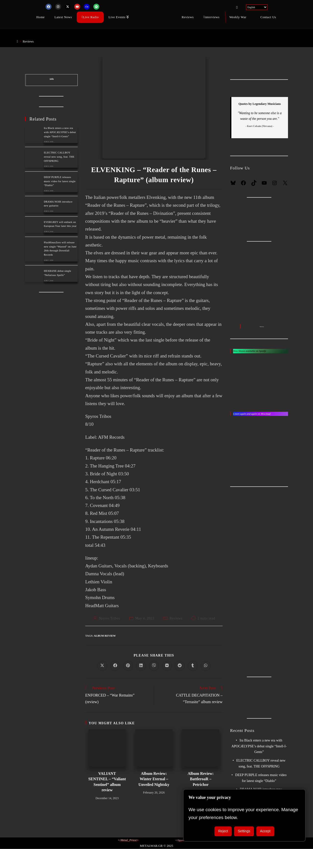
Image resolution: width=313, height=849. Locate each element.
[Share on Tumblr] (193, 666)
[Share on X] (102, 666)
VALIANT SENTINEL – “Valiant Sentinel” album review (107, 781)
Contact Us (268, 17)
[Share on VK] (167, 666)
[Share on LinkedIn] (141, 666)
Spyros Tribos (109, 618)
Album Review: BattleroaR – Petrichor (200, 779)
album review (105, 635)
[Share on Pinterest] (128, 666)
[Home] (17, 41)
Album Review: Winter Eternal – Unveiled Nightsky (153, 779)
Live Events (117, 17)
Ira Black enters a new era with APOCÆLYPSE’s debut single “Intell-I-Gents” (60, 132)
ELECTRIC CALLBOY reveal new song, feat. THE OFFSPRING (59, 156)
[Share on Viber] (154, 666)
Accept (265, 831)
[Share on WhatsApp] (206, 666)
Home (40, 17)
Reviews (188, 17)
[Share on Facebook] (115, 666)
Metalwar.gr (262, 326)
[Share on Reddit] (180, 666)
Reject (223, 831)
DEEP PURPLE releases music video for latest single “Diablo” (60, 181)
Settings (244, 831)
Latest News (63, 17)
